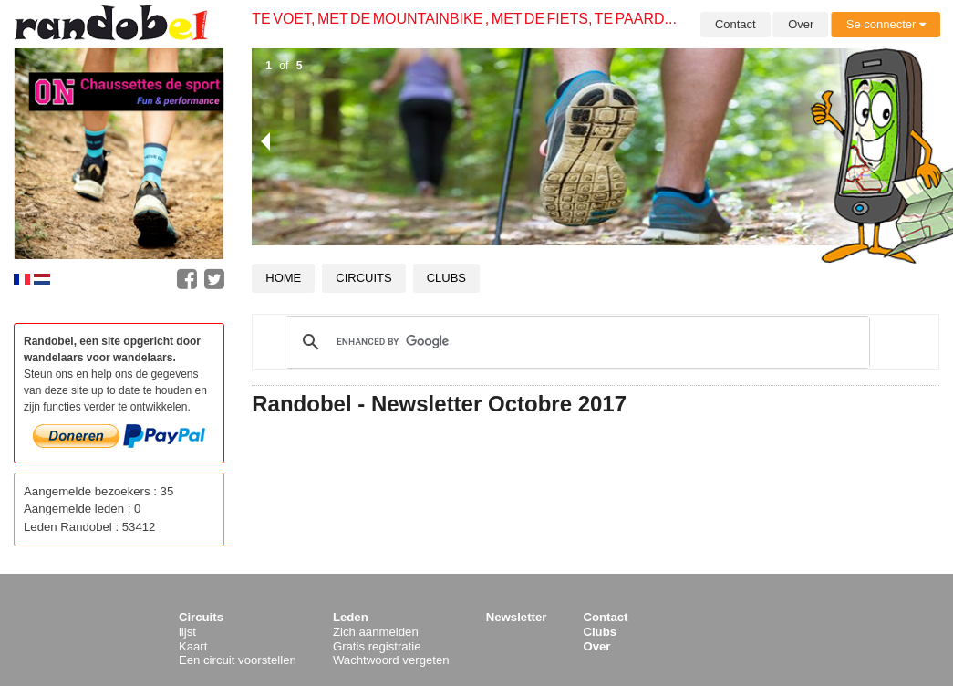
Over (800, 24)
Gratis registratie (377, 646)
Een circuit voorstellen (237, 660)
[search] (575, 342)
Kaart (193, 646)
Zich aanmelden (376, 632)
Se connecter (886, 24)
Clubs (446, 278)
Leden (350, 617)
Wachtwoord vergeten (391, 660)
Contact (735, 24)
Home (283, 278)
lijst (187, 632)
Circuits (363, 278)
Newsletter (516, 617)
